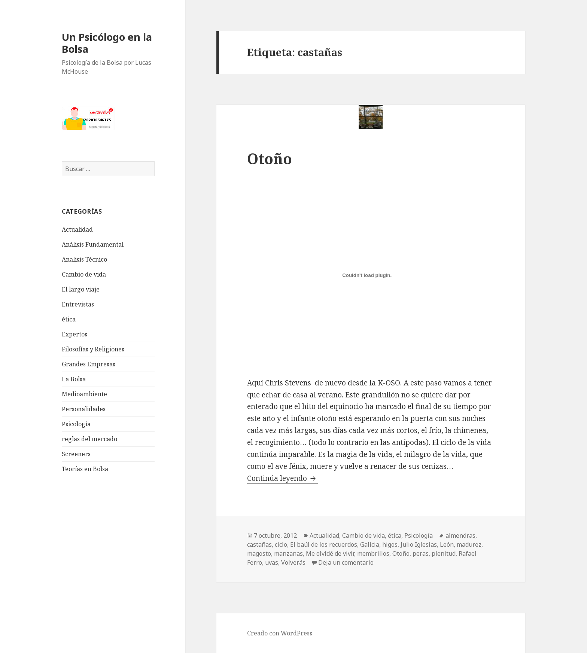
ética (69, 319)
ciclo (281, 544)
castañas (259, 544)
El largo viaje (81, 289)
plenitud (444, 553)
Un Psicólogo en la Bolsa (107, 43)
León (447, 544)
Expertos (74, 334)
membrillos (373, 553)
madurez (469, 544)
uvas (271, 562)
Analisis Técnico (84, 259)
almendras (460, 535)
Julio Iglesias (419, 544)
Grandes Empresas (88, 364)
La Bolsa (74, 379)
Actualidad (77, 229)
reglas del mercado (89, 439)
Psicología (76, 424)
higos (390, 544)
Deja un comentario (346, 562)
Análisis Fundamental (93, 244)
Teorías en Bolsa (85, 469)
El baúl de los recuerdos (323, 544)
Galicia (369, 544)
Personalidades (84, 409)
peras (421, 553)
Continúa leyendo (282, 478)
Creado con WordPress (279, 633)
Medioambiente (84, 394)
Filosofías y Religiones (93, 349)
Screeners (76, 454)
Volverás (293, 562)
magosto (259, 553)
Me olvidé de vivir (330, 553)
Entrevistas (78, 304)
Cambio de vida (84, 274)
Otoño (269, 158)
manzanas (288, 553)
